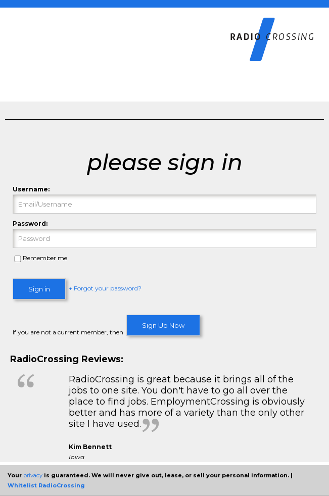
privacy (32, 475)
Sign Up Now (163, 325)
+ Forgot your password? (105, 288)
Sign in (39, 289)
